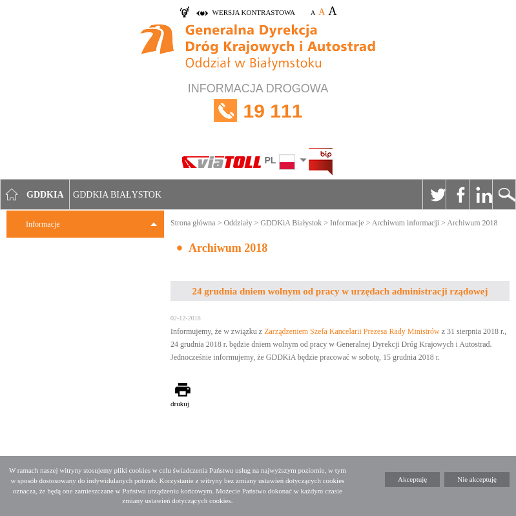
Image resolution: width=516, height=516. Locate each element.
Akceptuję (412, 479)
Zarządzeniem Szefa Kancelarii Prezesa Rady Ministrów (352, 331)
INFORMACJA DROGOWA (258, 110)
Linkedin (480, 194)
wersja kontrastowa (253, 12)
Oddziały (237, 222)
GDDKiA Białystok (291, 222)
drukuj (179, 404)
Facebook (457, 194)
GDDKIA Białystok (117, 195)
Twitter (434, 194)
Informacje (43, 224)
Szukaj (503, 194)
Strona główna (193, 222)
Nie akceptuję (477, 479)
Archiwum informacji (405, 222)
